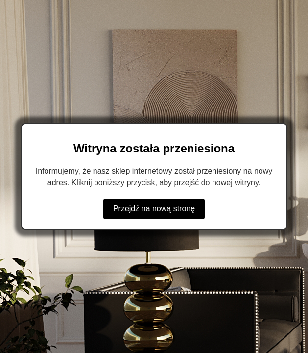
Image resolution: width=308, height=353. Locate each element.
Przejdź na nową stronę (154, 208)
